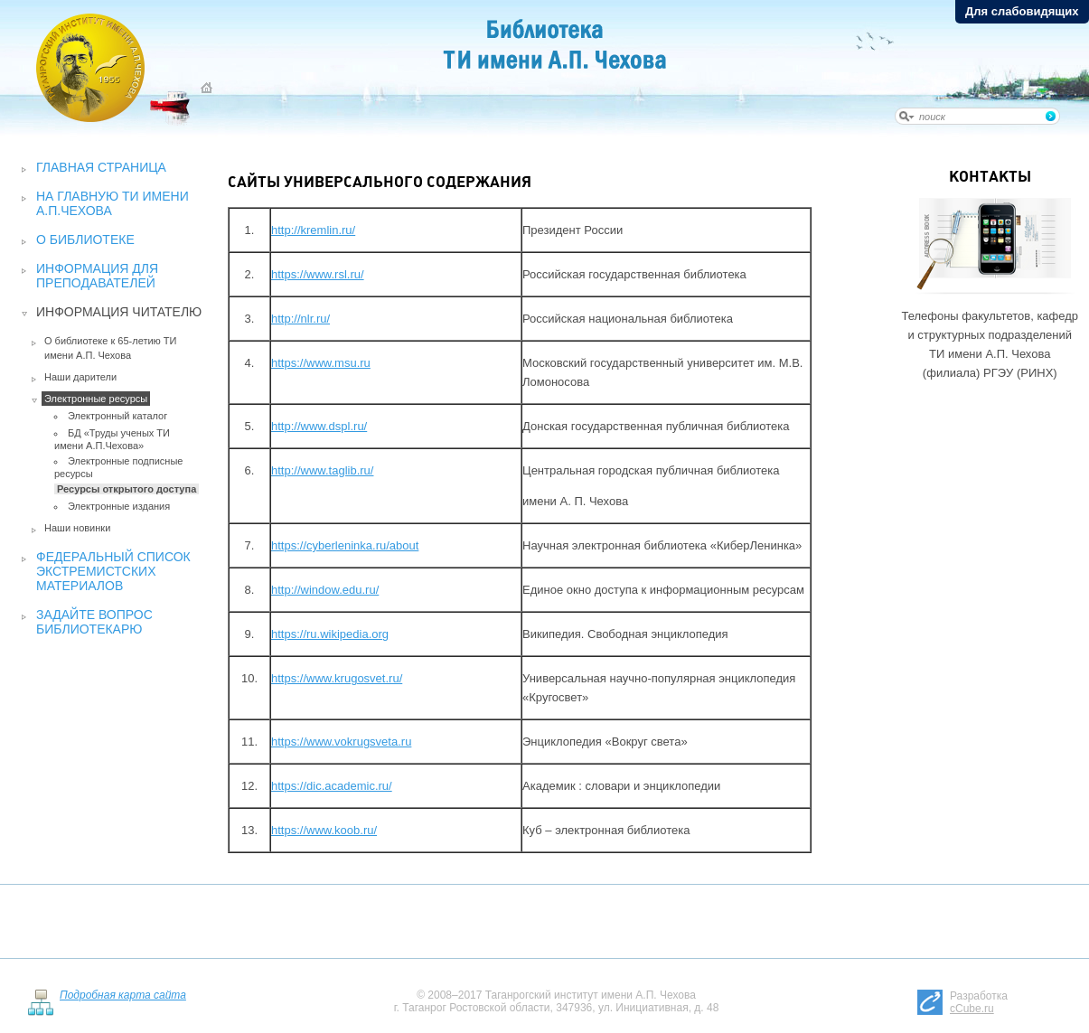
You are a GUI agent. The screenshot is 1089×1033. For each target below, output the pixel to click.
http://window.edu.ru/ (325, 589)
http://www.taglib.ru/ (322, 470)
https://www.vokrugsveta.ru (341, 741)
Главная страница (101, 167)
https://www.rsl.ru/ (317, 274)
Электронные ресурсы (95, 398)
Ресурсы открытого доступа (126, 489)
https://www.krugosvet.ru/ (336, 678)
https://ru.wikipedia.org (330, 634)
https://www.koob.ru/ (324, 830)
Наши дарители (80, 376)
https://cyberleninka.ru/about (344, 545)
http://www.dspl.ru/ (319, 426)
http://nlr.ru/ (300, 318)
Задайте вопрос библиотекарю (94, 621)
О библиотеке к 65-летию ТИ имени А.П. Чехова (110, 348)
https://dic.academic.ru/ (331, 786)
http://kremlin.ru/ (313, 230)
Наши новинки (77, 527)
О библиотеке (85, 239)
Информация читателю (119, 312)
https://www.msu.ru (321, 363)
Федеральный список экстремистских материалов (113, 571)
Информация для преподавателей (97, 275)
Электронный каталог (117, 415)
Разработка (979, 1002)
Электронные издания (119, 506)
